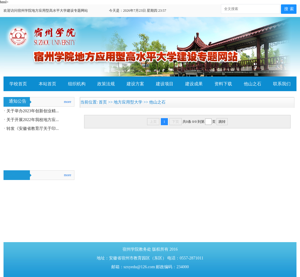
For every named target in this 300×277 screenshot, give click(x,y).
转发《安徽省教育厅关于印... (32, 128)
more (67, 102)
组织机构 (77, 83)
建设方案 (135, 83)
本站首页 (47, 83)
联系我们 (282, 83)
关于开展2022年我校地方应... (32, 120)
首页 (103, 102)
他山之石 (252, 83)
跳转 (222, 122)
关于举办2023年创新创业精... (32, 111)
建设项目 (164, 83)
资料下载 (223, 83)
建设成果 (194, 83)
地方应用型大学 (128, 102)
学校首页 (18, 83)
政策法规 (106, 83)
